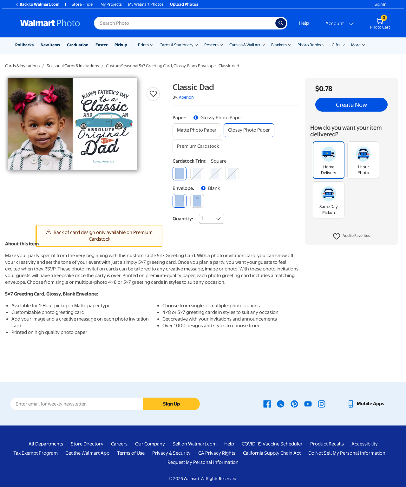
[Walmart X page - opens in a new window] (281, 403)
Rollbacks (24, 44)
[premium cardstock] (198, 146)
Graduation (77, 44)
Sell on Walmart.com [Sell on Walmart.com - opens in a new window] (195, 444)
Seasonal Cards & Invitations (73, 65)
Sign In (380, 4)
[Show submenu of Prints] (152, 44)
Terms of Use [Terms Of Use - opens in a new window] (131, 453)
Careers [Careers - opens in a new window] (119, 444)
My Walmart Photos (146, 4)
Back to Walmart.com (37, 4)
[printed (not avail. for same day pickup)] (197, 201)
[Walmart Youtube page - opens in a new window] (308, 403)
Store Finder (83, 4)
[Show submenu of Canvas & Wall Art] (263, 44)
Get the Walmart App (87, 453)
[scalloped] (232, 173)
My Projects (111, 4)
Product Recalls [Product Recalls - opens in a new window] (327, 444)
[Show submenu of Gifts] (343, 44)
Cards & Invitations (22, 65)
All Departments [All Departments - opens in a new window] (46, 444)
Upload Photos (184, 4)
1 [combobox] (202, 218)
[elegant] (214, 173)
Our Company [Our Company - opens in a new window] (150, 444)
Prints (143, 44)
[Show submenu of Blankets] (289, 44)
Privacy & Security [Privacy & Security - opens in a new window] (171, 453)
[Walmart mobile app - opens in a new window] (365, 403)
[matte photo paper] (197, 130)
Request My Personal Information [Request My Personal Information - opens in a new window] (203, 462)
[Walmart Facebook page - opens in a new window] (267, 403)
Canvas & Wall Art (244, 44)
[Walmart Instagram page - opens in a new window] (321, 403)
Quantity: (183, 219)
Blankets (279, 44)
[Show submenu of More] (363, 44)
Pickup (121, 44)
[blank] (179, 201)
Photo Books (309, 44)
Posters (211, 44)
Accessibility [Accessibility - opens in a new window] (364, 444)
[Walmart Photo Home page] (50, 23)
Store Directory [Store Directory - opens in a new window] (87, 444)
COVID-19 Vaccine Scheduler (272, 444)
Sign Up (171, 404)
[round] (197, 173)
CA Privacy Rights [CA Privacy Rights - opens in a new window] (216, 453)
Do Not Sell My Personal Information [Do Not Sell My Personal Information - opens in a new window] (346, 453)
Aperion (186, 97)
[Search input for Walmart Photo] (184, 23)
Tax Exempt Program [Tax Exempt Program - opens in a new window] (35, 453)
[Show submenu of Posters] (221, 44)
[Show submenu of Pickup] (130, 44)
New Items (50, 44)
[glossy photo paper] (249, 130)
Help (304, 23)
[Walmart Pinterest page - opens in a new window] (294, 403)
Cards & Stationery (176, 44)
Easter (101, 44)
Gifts (336, 44)
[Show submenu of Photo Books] (324, 44)
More (356, 44)
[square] (179, 173)
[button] (351, 236)
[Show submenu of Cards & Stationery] (196, 44)
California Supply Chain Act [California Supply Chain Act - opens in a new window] (272, 453)
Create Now (351, 104)
